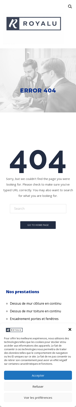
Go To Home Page (38, 224)
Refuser (38, 386)
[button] (70, 329)
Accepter (38, 375)
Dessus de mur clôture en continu (35, 303)
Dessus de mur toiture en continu (35, 311)
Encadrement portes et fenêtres (34, 319)
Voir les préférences (38, 398)
